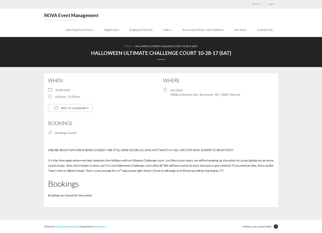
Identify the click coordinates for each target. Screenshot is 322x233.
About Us (257, 4)
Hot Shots (176, 90)
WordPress (99, 226)
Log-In (271, 4)
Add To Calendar (70, 108)
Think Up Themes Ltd (66, 226)
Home (128, 46)
